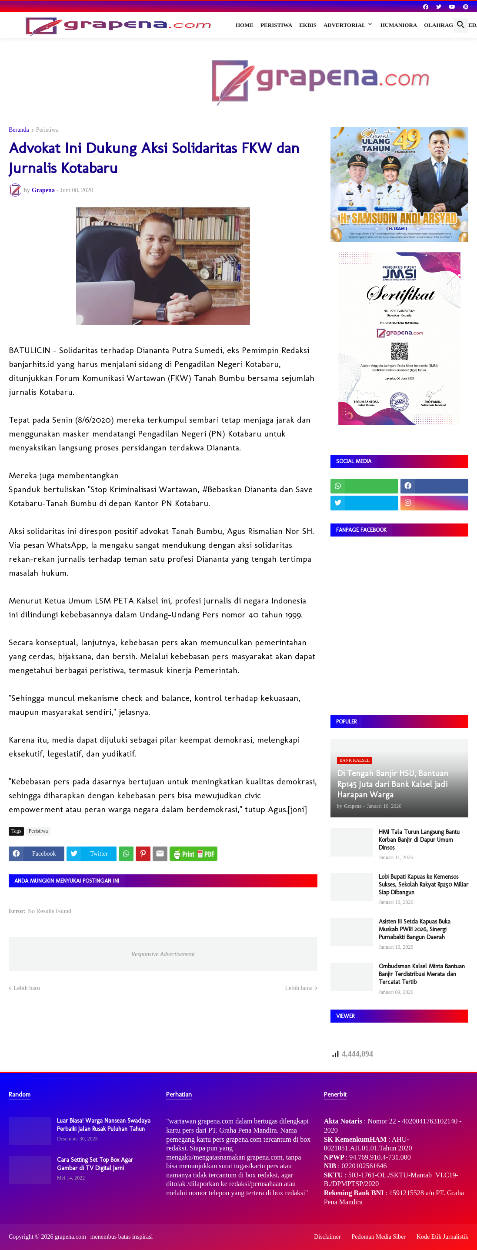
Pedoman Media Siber (379, 1236)
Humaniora (398, 25)
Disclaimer (327, 1236)
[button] (461, 25)
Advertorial (345, 25)
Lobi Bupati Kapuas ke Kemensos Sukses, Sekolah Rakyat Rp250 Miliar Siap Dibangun (423, 884)
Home (245, 25)
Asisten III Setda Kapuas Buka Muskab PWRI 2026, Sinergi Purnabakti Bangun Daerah (414, 929)
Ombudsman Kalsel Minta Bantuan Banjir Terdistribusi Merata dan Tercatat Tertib (422, 974)
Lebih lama (299, 988)
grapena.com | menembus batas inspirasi (104, 1236)
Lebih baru (26, 988)
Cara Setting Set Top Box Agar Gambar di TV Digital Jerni (95, 1163)
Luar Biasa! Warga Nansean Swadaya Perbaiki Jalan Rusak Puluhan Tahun (103, 1124)
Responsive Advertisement (163, 954)
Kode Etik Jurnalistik (442, 1236)
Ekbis (308, 25)
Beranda (19, 130)
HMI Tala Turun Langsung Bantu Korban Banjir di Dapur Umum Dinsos (419, 839)
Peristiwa (276, 25)
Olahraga (440, 25)
